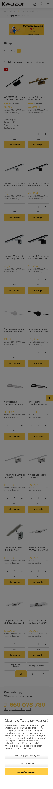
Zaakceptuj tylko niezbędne (27, 755)
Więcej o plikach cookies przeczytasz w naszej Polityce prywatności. (24, 747)
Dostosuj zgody (26, 764)
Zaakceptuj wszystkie (27, 772)
